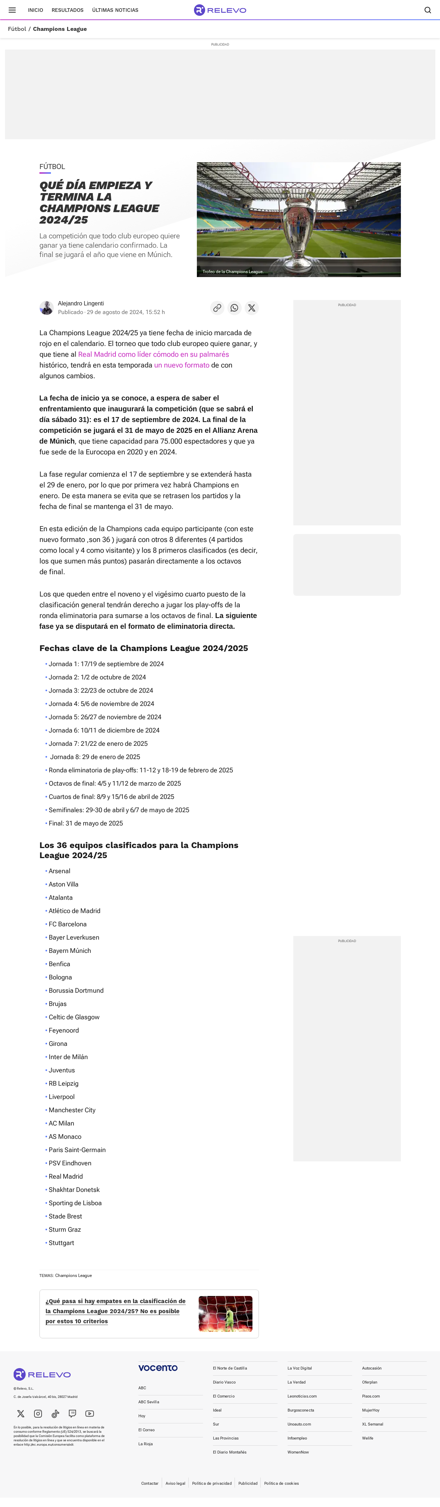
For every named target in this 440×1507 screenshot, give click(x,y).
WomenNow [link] (298, 1461)
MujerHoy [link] (371, 1419)
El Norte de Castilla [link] (230, 1377)
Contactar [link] (150, 1492)
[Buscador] (428, 10)
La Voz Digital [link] (300, 1377)
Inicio (35, 10)
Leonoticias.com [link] (302, 1405)
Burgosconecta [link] (301, 1419)
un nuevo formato (181, 365)
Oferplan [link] (370, 1391)
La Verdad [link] (297, 1391)
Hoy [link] (141, 1425)
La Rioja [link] (145, 1453)
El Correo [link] (146, 1439)
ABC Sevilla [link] (148, 1411)
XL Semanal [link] (373, 1433)
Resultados (68, 10)
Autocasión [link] (372, 1377)
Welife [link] (368, 1447)
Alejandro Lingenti (81, 303)
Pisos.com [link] (371, 1405)
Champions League (60, 29)
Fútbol (17, 29)
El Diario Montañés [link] (230, 1461)
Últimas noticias (115, 10)
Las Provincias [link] (226, 1447)
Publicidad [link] (247, 1492)
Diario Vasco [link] (224, 1391)
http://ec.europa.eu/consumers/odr (48, 1454)
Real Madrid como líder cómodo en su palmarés (153, 354)
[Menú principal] (12, 10)
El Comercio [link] (224, 1405)
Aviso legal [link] (175, 1492)
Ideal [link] (217, 1419)
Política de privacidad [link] (212, 1492)
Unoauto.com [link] (299, 1433)
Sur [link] (216, 1433)
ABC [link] (142, 1397)
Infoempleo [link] (297, 1447)
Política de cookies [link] (281, 1492)
